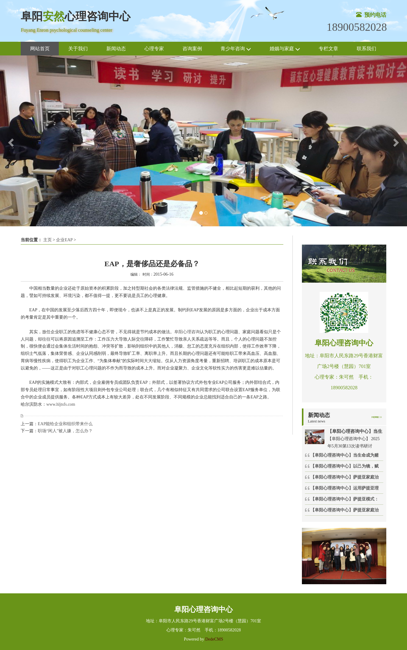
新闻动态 (116, 48)
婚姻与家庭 (285, 49)
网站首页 (40, 48)
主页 (47, 240)
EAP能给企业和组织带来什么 (65, 424)
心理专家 (154, 48)
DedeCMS (213, 639)
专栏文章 (328, 48)
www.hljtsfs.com (60, 404)
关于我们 (78, 48)
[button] (10, 140)
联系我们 (366, 48)
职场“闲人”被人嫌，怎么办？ (65, 431)
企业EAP (64, 240)
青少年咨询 (236, 49)
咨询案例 (192, 48)
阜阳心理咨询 (187, 332)
